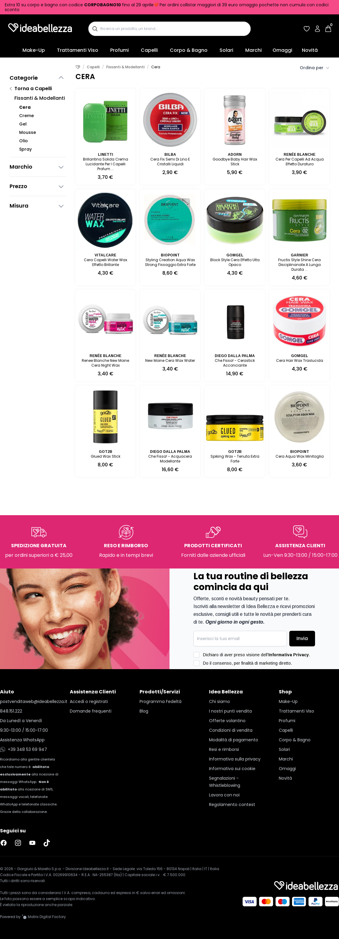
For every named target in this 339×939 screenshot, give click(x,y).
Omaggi (282, 50)
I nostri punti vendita (230, 711)
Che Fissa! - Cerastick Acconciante (235, 363)
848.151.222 (11, 711)
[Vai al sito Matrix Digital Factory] (44, 917)
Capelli (149, 50)
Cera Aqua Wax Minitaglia (300, 456)
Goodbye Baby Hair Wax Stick (235, 162)
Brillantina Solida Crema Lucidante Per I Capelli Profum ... (105, 164)
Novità (310, 50)
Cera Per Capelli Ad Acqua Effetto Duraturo (300, 162)
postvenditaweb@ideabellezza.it (30, 701)
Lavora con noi (224, 795)
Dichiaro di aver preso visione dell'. (256, 654)
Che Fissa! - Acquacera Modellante (170, 459)
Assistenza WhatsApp (22, 740)
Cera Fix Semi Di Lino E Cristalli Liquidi (170, 162)
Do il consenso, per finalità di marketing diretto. (247, 663)
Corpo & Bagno (189, 50)
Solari (226, 50)
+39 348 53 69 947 (23, 749)
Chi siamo (219, 701)
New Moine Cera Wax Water (170, 360)
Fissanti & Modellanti (39, 98)
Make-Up (33, 50)
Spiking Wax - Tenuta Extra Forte (235, 459)
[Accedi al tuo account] (317, 28)
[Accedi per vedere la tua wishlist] (306, 28)
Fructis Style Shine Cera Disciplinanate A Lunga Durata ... (299, 264)
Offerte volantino (227, 721)
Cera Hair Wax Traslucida (299, 360)
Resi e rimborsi (224, 749)
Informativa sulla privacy (235, 759)
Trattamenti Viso (77, 50)
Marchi (253, 50)
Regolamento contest (232, 805)
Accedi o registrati (89, 701)
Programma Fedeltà (160, 701)
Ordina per (314, 68)
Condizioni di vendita (230, 730)
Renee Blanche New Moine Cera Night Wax (105, 363)
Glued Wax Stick (105, 456)
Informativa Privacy (288, 654)
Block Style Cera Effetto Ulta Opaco (235, 262)
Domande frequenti (90, 711)
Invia (302, 638)
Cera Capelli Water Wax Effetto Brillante (105, 262)
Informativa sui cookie (232, 769)
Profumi (119, 50)
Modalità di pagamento (233, 740)
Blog (144, 711)
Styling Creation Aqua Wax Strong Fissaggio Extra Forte (170, 262)
